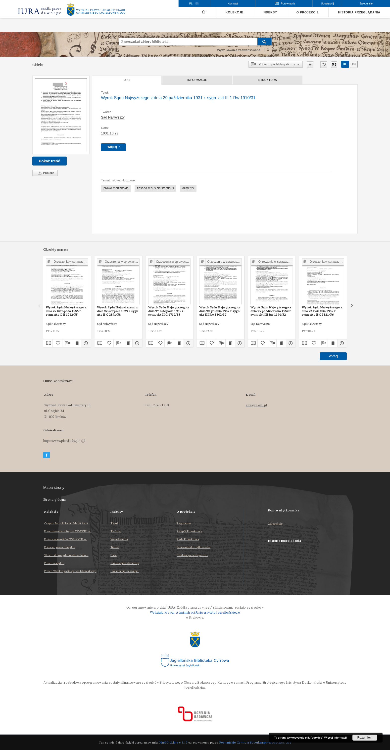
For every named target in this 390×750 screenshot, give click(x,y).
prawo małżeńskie (116, 188)
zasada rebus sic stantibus (155, 188)
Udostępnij (327, 3)
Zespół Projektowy (189, 531)
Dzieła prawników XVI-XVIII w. (65, 539)
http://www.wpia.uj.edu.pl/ (64, 441)
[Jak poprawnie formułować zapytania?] (268, 50)
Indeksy (270, 12)
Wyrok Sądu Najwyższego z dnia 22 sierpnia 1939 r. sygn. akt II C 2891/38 (118, 310)
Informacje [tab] (197, 80)
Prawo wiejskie (54, 563)
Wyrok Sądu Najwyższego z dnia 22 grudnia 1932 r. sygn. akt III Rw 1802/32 (219, 310)
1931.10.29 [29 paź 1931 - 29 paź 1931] (109, 133)
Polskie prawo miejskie (59, 547)
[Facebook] (46, 455)
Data (113, 555)
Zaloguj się (275, 523)
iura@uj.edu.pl (256, 405)
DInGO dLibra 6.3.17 (173, 742)
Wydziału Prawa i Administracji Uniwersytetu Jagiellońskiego (195, 612)
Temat (114, 547)
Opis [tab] (127, 80)
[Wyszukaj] (264, 41)
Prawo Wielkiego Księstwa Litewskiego (70, 571)
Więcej (333, 356)
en (354, 64)
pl (345, 64)
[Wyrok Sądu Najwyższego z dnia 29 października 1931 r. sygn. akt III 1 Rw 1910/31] (61, 114)
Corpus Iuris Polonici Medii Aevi (66, 523)
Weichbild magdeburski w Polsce (66, 555)
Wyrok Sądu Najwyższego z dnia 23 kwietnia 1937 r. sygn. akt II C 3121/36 (322, 310)
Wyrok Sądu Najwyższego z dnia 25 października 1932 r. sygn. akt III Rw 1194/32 (270, 310)
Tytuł (114, 523)
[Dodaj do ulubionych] (323, 64)
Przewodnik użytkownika (193, 547)
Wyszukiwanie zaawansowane (238, 50)
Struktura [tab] (267, 80)
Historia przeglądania (359, 12)
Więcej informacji (335, 737)
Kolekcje (234, 12)
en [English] (197, 3)
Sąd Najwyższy (113, 117)
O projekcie (307, 12)
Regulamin (184, 523)
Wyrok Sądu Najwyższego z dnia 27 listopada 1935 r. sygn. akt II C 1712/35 (168, 310)
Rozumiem (365, 737)
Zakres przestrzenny (124, 563)
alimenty (188, 188)
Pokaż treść (49, 161)
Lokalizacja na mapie (124, 571)
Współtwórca (119, 539)
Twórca (115, 531)
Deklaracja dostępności (192, 555)
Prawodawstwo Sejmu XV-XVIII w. (68, 531)
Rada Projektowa (188, 539)
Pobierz (45, 173)
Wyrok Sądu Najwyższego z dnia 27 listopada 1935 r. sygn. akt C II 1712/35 (66, 310)
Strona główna (54, 500)
